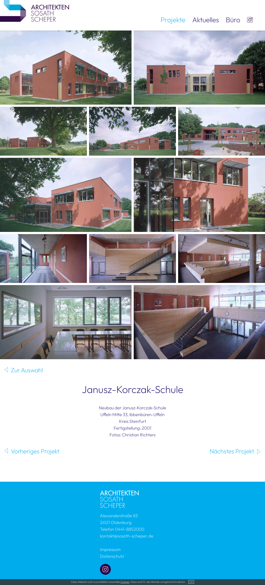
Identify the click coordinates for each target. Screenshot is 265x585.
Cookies (124, 581)
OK (191, 581)
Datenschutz (112, 556)
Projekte (172, 19)
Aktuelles (205, 19)
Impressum (110, 549)
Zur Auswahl (27, 370)
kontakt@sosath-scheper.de (126, 536)
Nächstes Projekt (232, 451)
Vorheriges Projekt (35, 451)
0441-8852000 (129, 529)
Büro (233, 19)
